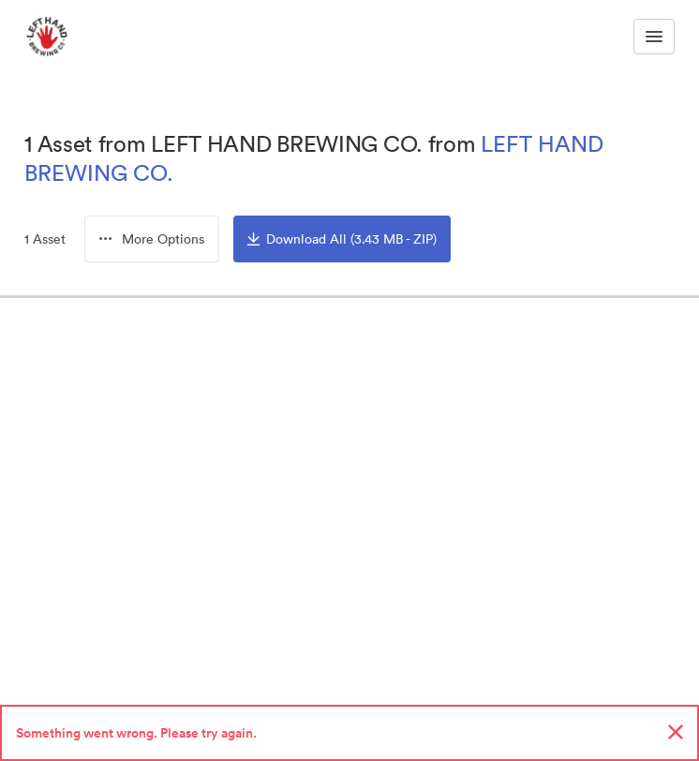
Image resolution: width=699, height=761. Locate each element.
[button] (151, 239)
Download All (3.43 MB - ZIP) (342, 239)
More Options (151, 239)
